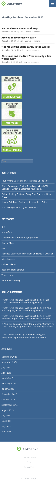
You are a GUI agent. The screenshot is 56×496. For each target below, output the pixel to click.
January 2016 (7, 388)
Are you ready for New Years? (18, 37)
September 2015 (9, 404)
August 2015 (7, 410)
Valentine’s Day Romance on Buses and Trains (23, 337)
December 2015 (9, 394)
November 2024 (9, 362)
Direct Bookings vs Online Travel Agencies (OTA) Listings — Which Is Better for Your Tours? (24, 187)
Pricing (30, 462)
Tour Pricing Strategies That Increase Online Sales (25, 180)
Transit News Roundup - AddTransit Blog (21, 299)
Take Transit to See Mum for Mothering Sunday (25, 301)
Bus (3, 226)
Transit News (7, 275)
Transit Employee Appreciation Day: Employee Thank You (26, 317)
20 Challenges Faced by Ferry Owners (19, 207)
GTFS (3, 248)
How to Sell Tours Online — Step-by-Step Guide (24, 202)
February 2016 (8, 383)
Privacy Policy (29, 467)
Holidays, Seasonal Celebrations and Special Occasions (28, 253)
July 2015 (5, 415)
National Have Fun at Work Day (19, 28)
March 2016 (7, 378)
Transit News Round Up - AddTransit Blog (21, 334)
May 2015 (6, 426)
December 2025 (9, 356)
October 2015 (8, 399)
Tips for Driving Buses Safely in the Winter (25, 46)
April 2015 (6, 431)
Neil (21, 31)
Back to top (28, 478)
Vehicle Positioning (10, 280)
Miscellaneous (8, 259)
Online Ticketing (9, 264)
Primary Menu (52, 3)
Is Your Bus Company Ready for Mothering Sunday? (26, 309)
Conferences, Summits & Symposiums (19, 237)
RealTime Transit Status (12, 269)
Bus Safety (6, 232)
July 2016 (5, 367)
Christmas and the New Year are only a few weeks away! (26, 57)
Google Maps (7, 243)
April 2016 (6, 372)
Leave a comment (32, 31)
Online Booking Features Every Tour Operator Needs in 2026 (27, 195)
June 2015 (6, 420)
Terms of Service (29, 457)
